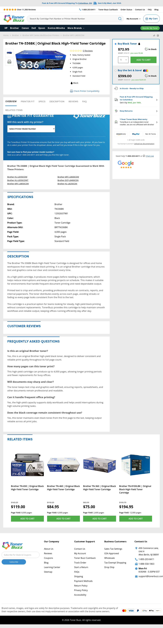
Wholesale (109, 558)
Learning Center (52, 567)
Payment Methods (83, 581)
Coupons (48, 558)
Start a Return (81, 567)
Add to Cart (27, 518)
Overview (11, 101)
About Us (48, 548)
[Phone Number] (87, 10)
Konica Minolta (56, 28)
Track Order (80, 562)
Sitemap (48, 571)
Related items (13, 110)
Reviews (73, 101)
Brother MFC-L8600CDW (68, 177)
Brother (14, 28)
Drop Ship (109, 567)
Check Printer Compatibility (84, 91)
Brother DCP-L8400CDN (68, 180)
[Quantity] (123, 60)
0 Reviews (88, 50)
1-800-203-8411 (146, 559)
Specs (42, 101)
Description (56, 101)
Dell (34, 28)
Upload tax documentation (144, 144)
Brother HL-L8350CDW (17, 177)
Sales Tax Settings (113, 548)
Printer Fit (28, 101)
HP (6, 28)
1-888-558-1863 (146, 563)
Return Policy (80, 585)
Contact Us (140, 10)
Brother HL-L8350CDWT (17, 180)
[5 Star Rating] (19, 9)
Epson (41, 28)
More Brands (76, 28)
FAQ (150, 10)
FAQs (76, 571)
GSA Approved (111, 553)
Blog (156, 10)
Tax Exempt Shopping (115, 562)
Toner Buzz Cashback (108, 10)
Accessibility (80, 594)
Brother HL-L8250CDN (67, 183)
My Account (134, 18)
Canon (25, 28)
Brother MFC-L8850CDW (73, 35)
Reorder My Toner (150, 28)
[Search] (75, 18)
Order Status (126, 10)
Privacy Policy (81, 590)
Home (6, 35)
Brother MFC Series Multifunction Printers (41, 35)
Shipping (78, 576)
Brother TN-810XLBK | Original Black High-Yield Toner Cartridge (135, 489)
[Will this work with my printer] (31, 128)
